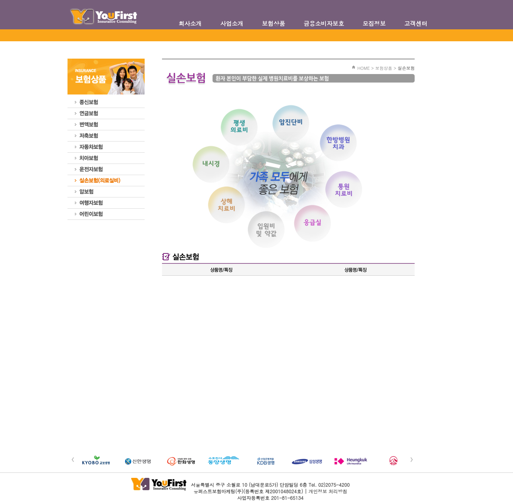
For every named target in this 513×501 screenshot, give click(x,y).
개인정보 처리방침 (328, 491)
